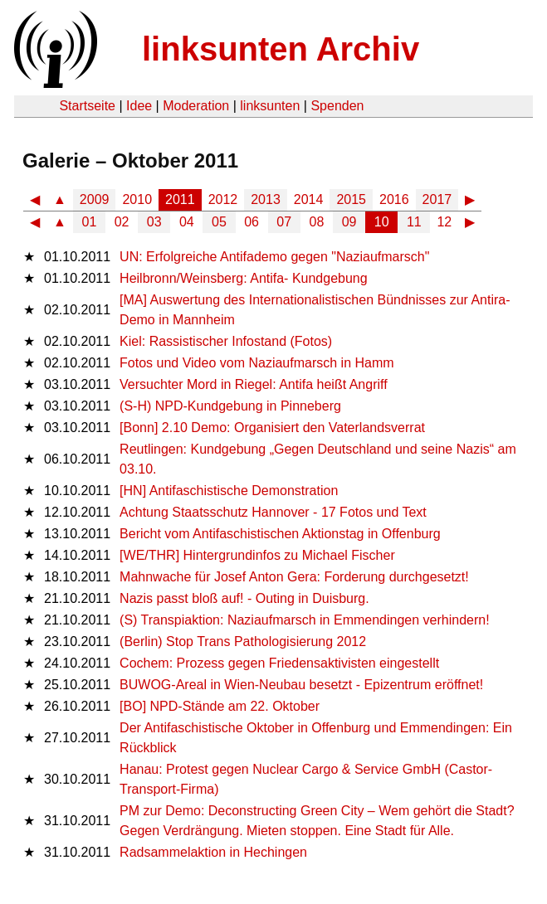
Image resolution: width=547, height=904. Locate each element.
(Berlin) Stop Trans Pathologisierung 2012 (243, 641)
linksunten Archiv (280, 49)
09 (349, 222)
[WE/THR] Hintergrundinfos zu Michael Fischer (257, 555)
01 (89, 222)
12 (444, 222)
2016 (394, 199)
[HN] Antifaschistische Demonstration (229, 491)
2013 (266, 199)
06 (251, 222)
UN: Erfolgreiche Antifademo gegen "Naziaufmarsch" (274, 257)
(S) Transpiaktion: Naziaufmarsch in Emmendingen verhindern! (305, 620)
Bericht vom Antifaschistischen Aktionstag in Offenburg (280, 534)
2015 (351, 199)
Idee (139, 106)
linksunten (270, 106)
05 (219, 222)
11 (414, 222)
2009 (95, 199)
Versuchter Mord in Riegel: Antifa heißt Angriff (254, 384)
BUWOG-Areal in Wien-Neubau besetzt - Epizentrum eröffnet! (301, 685)
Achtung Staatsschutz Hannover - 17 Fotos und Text (273, 512)
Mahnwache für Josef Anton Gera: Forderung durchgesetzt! (294, 577)
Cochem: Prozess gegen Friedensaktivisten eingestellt (279, 663)
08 (317, 222)
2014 (309, 199)
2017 (437, 199)
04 (186, 222)
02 (122, 222)
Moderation (196, 106)
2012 (223, 199)
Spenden (337, 106)
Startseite (87, 106)
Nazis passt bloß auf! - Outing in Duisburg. (244, 598)
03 (154, 222)
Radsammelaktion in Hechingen (213, 852)
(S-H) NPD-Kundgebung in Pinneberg (230, 406)
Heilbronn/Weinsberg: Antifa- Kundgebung (244, 278)
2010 (137, 199)
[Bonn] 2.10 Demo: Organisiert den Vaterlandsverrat (272, 427)
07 (283, 222)
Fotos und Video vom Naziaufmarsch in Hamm (257, 363)
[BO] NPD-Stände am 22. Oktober (220, 706)
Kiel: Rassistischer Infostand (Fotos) (226, 341)
